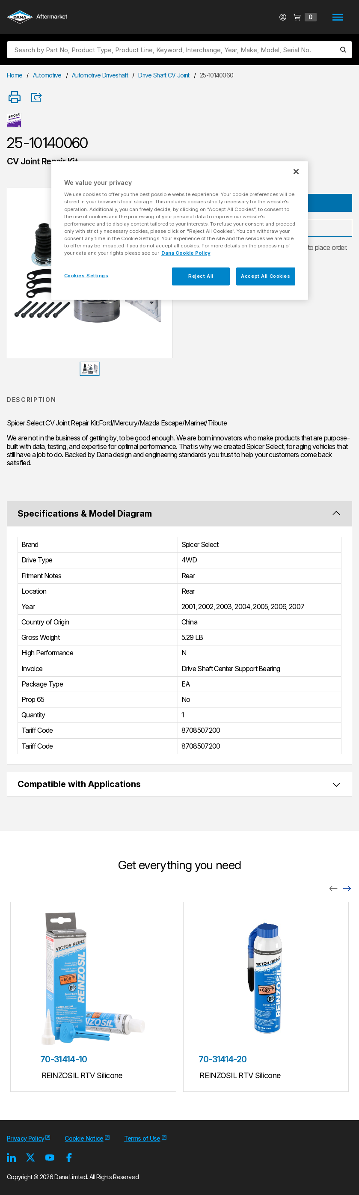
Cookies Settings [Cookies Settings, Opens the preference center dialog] (86, 276)
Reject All (201, 276)
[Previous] (333, 888)
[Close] (296, 171)
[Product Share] (39, 97)
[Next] (347, 888)
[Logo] (37, 18)
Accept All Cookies (265, 276)
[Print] (14, 97)
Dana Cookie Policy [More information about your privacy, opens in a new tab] (186, 253)
